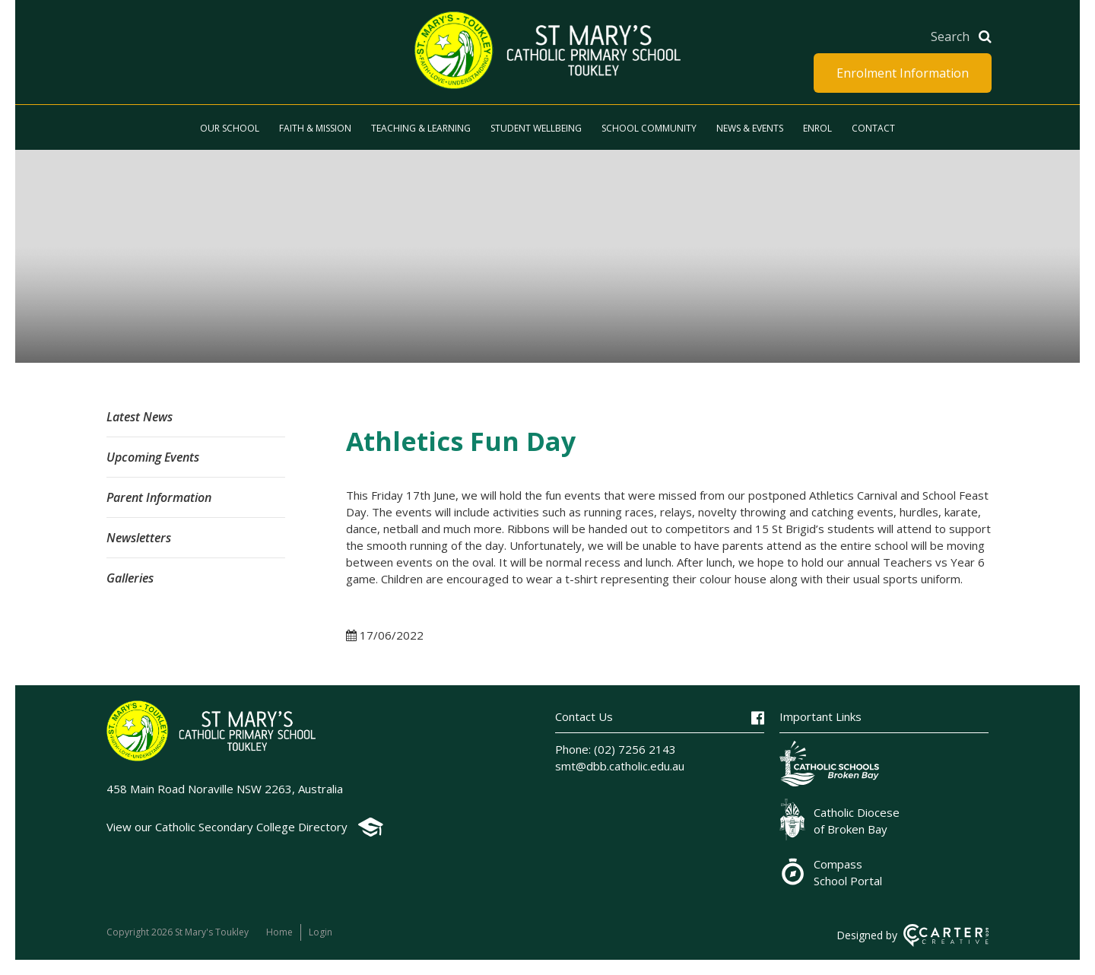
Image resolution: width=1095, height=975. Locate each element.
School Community (649, 128)
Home (279, 932)
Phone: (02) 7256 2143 (615, 749)
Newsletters (138, 537)
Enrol (817, 128)
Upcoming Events (152, 457)
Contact (873, 128)
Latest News (139, 416)
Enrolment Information (902, 73)
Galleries (130, 578)
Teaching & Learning (421, 128)
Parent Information (158, 497)
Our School (229, 128)
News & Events (749, 128)
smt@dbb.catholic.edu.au (619, 765)
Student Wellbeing (536, 128)
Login (320, 932)
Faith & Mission (315, 128)
